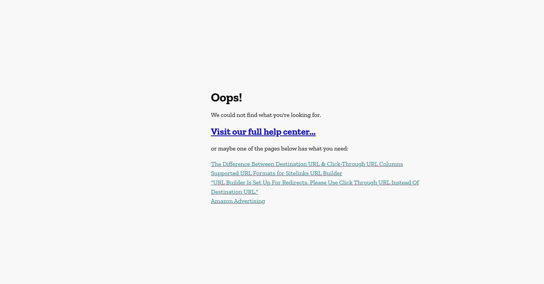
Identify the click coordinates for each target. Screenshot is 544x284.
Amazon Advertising (238, 201)
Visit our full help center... (263, 131)
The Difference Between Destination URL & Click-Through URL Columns (307, 163)
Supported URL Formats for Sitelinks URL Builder (276, 173)
